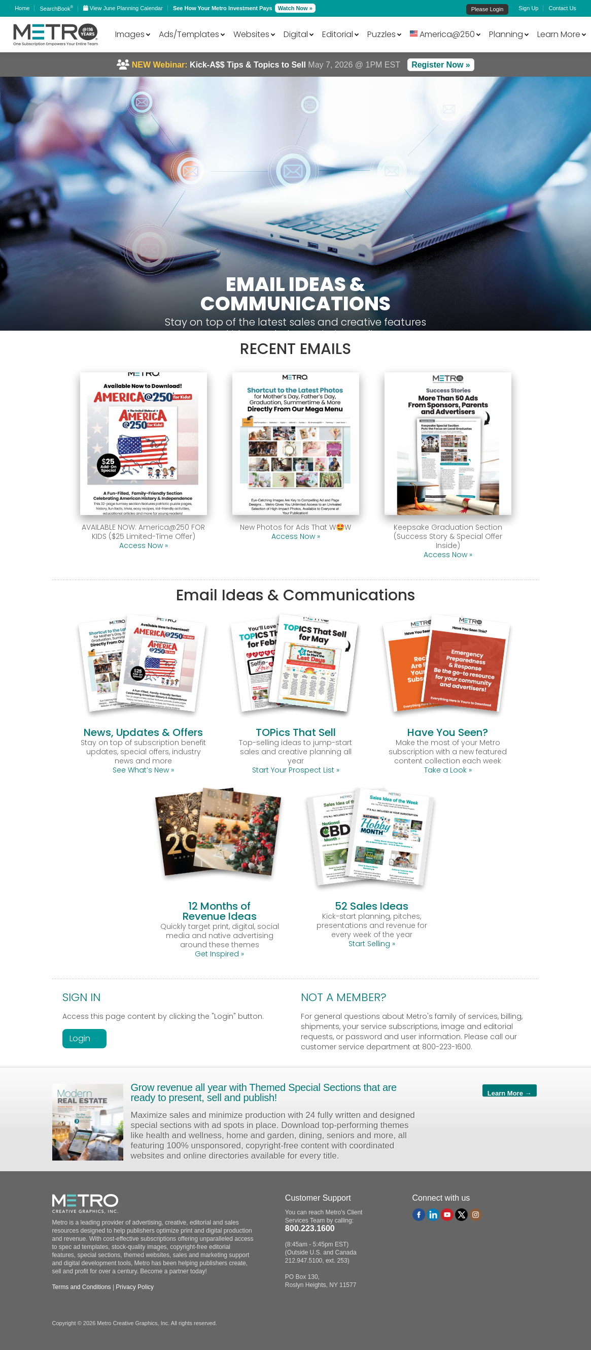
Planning (506, 34)
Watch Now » (295, 8)
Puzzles (381, 34)
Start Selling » (372, 944)
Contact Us (562, 8)
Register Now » (440, 64)
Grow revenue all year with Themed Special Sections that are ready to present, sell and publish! (264, 1092)
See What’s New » (143, 770)
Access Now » (143, 545)
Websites (251, 34)
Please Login (487, 9)
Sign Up (528, 8)
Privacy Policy (135, 1287)
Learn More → (510, 1093)
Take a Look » (448, 770)
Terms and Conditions (81, 1287)
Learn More (558, 34)
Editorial (337, 34)
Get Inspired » (219, 954)
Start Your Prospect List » (295, 770)
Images (130, 34)
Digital (296, 34)
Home (22, 8)
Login (84, 1038)
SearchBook (56, 9)
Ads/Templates (189, 34)
